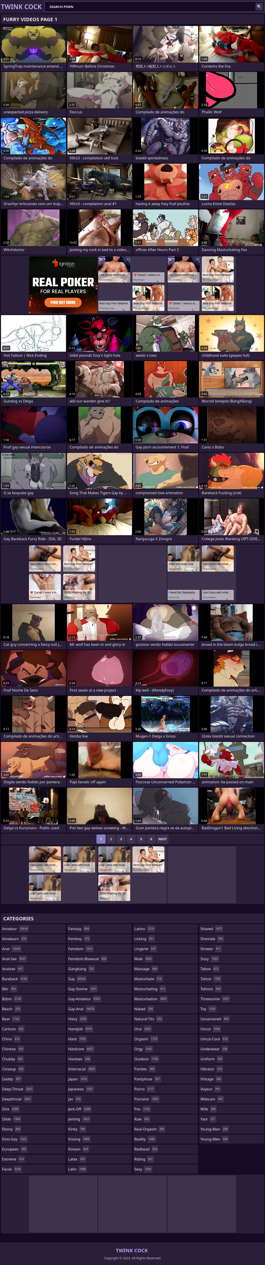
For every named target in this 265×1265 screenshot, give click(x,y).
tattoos (211, 988)
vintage (211, 1079)
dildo (11, 1119)
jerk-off (79, 1109)
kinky (77, 1129)
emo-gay (15, 1139)
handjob (80, 1029)
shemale (212, 938)
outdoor (146, 1059)
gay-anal (81, 1008)
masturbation (151, 998)
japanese (81, 1089)
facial (12, 1169)
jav (75, 1099)
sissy (209, 958)
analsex (13, 968)
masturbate (148, 978)
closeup (13, 1069)
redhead (146, 1149)
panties (145, 1069)
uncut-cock (214, 1039)
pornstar (146, 1099)
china (11, 1039)
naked (144, 1008)
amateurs (14, 938)
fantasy (79, 928)
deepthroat (17, 1099)
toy (208, 1008)
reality (145, 1139)
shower (211, 948)
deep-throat (18, 1089)
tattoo (210, 978)
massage (146, 968)
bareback (15, 978)
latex (77, 1159)
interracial (82, 1069)
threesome (215, 998)
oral (143, 1029)
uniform (211, 1059)
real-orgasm (149, 1129)
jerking (79, 1119)
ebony (11, 1129)
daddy (12, 1079)
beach (11, 1008)
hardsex (79, 1059)
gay (77, 978)
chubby (13, 1059)
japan (78, 1079)
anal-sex (14, 958)
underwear (214, 1049)
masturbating (150, 988)
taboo (210, 968)
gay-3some (83, 988)
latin (77, 1169)
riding (144, 1159)
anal (11, 948)
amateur (15, 928)
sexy (143, 1169)
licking (144, 938)
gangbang (81, 968)
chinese (13, 1049)
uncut (210, 1029)
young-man (214, 1129)
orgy (143, 1049)
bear (11, 1019)
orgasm (146, 1039)
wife (208, 1109)
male (143, 958)
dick (11, 1109)
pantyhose (147, 1079)
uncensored (215, 1019)
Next (162, 839)
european (14, 1149)
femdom (81, 948)
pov (142, 1109)
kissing (79, 1139)
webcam (212, 1099)
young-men (214, 1139)
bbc (9, 988)
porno (144, 1089)
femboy (79, 938)
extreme (13, 1159)
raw (142, 1119)
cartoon (13, 1029)
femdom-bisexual (87, 958)
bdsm (12, 998)
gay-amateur (84, 998)
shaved (211, 928)
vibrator (211, 1069)
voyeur (210, 1089)
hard (77, 1039)
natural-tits (148, 1019)
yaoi (208, 1119)
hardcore (81, 1049)
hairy (77, 1019)
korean (78, 1149)
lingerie (145, 948)
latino (144, 928)
